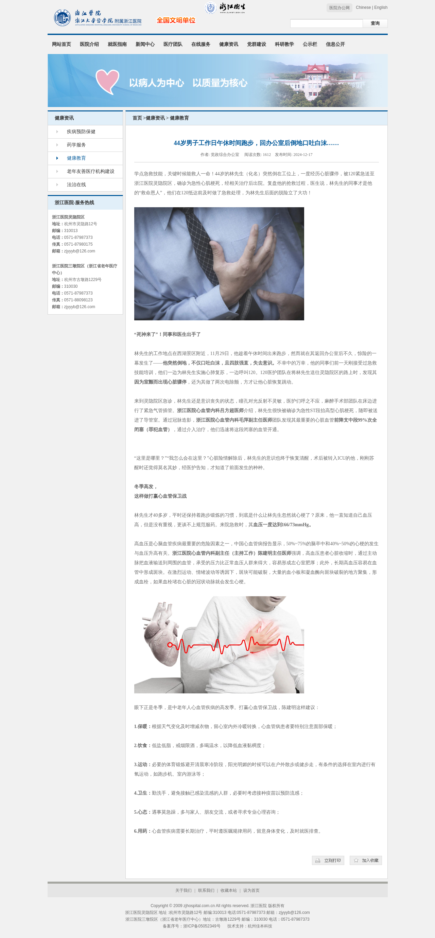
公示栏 (310, 44)
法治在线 (76, 184)
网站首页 (61, 44)
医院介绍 (89, 44)
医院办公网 (339, 7)
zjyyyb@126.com (79, 251)
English (380, 7)
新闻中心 (145, 44)
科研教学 (284, 44)
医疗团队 (172, 44)
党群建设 (256, 44)
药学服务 (76, 144)
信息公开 (335, 44)
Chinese (363, 7)
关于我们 (183, 890)
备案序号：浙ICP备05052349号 (191, 926)
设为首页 (251, 890)
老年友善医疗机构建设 (91, 171)
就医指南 (117, 44)
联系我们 (206, 890)
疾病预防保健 (81, 131)
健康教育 (76, 158)
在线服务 (200, 44)
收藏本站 (229, 890)
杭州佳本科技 (260, 926)
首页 (137, 118)
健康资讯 (228, 44)
